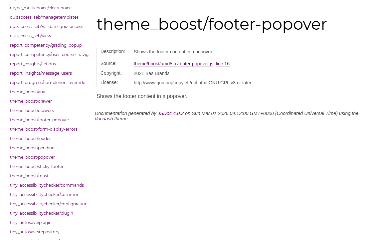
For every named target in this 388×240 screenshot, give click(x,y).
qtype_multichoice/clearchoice (41, 7)
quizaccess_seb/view (30, 35)
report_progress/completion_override (47, 82)
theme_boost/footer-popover (39, 119)
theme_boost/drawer (31, 101)
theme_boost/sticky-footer (37, 166)
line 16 (223, 63)
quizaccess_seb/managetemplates (44, 17)
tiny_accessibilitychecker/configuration (48, 203)
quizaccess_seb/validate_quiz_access (46, 26)
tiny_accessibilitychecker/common (45, 194)
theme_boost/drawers (32, 110)
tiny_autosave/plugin (31, 222)
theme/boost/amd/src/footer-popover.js (173, 63)
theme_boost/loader (30, 138)
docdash (104, 118)
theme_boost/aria (27, 91)
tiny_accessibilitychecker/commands (47, 185)
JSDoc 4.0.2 (171, 113)
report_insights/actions (33, 63)
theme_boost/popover (32, 157)
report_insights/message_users (41, 73)
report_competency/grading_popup (46, 45)
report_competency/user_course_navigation (48, 54)
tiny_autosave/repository (35, 231)
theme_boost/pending (32, 147)
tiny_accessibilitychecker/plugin (41, 213)
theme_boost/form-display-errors (44, 129)
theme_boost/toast (29, 175)
